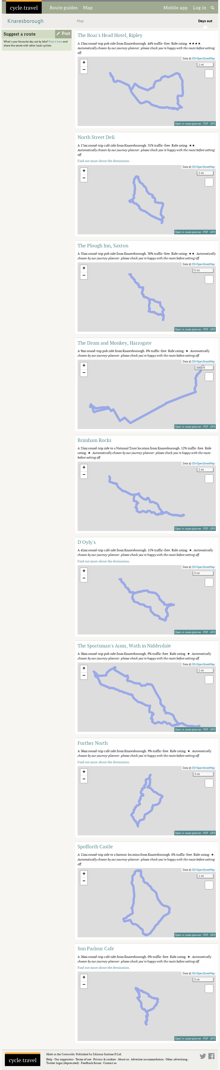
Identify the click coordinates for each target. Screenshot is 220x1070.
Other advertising (176, 1059)
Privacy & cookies (104, 1059)
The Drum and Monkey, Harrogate (115, 343)
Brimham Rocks (94, 440)
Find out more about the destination (103, 161)
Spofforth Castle (95, 846)
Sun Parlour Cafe (96, 948)
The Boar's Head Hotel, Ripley (110, 35)
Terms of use (83, 1059)
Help (49, 1059)
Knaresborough (25, 21)
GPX (212, 123)
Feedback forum (91, 1063)
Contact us (109, 1063)
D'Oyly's (87, 542)
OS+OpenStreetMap (203, 58)
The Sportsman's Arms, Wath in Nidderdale (124, 645)
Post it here (55, 41)
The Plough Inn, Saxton (103, 245)
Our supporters (63, 1059)
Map (88, 7)
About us (123, 1059)
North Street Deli (96, 137)
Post (66, 33)
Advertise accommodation (147, 1059)
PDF (205, 123)
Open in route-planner (188, 123)
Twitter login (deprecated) (62, 1063)
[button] (83, 63)
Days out (205, 21)
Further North (93, 743)
